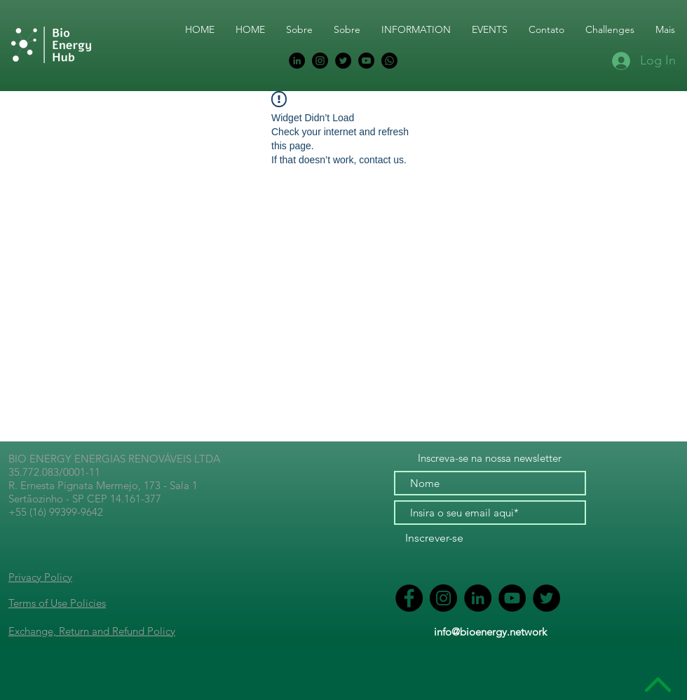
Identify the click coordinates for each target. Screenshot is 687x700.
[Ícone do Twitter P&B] (343, 61)
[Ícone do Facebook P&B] (409, 598)
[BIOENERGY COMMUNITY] (389, 61)
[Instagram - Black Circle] (320, 61)
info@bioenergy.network (490, 631)
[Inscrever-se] (434, 538)
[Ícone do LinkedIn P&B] (297, 61)
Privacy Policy (40, 577)
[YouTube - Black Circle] (366, 61)
